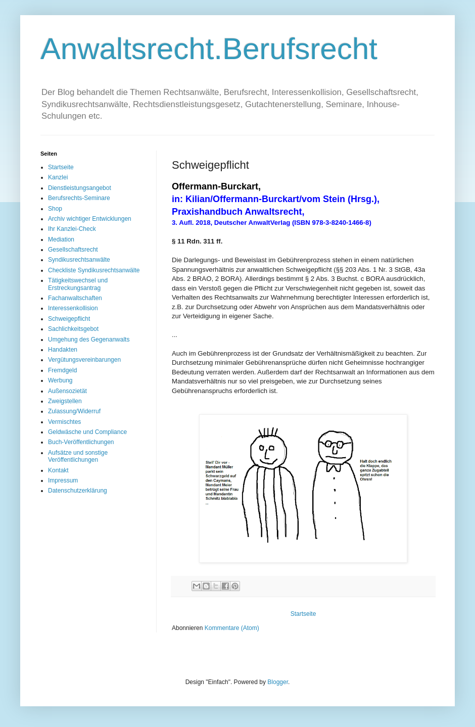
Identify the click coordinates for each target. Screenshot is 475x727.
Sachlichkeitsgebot (73, 328)
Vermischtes (64, 421)
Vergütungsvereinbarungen (84, 359)
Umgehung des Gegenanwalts (88, 339)
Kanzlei (58, 177)
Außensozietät (67, 391)
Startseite (303, 613)
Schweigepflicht (69, 318)
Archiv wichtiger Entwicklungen (89, 218)
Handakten (62, 349)
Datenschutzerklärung (77, 490)
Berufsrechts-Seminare (79, 198)
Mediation (61, 239)
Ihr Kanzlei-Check (72, 228)
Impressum (63, 480)
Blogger (277, 682)
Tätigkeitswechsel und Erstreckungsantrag (78, 284)
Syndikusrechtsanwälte (79, 259)
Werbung (60, 380)
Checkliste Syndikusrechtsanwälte (93, 270)
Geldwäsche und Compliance (87, 431)
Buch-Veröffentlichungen (81, 442)
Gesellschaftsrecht (73, 249)
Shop (55, 208)
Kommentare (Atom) (232, 628)
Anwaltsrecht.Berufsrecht (208, 49)
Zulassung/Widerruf (74, 411)
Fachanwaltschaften (75, 298)
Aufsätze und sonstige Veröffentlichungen (78, 456)
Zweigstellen (65, 401)
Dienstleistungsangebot (79, 187)
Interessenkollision (73, 308)
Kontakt (58, 470)
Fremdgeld (62, 370)
